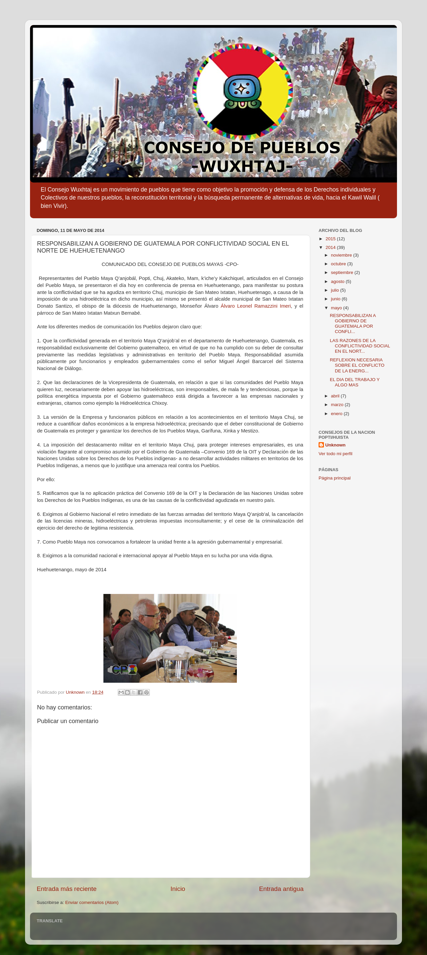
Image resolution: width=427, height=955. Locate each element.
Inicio (177, 888)
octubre (339, 263)
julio (335, 290)
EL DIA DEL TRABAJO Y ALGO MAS (355, 382)
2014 (331, 247)
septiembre (343, 272)
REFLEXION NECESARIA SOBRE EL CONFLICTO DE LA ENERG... (357, 365)
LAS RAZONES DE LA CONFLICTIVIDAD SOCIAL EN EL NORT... (360, 346)
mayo (337, 307)
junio (336, 298)
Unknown (335, 444)
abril (336, 395)
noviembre (342, 255)
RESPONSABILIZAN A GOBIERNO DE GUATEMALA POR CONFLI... (353, 323)
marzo (338, 404)
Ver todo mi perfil (335, 453)
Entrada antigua (281, 888)
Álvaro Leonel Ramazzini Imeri (256, 306)
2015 (331, 238)
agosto (338, 281)
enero (337, 413)
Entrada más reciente (67, 888)
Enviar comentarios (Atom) (92, 902)
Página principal (335, 478)
